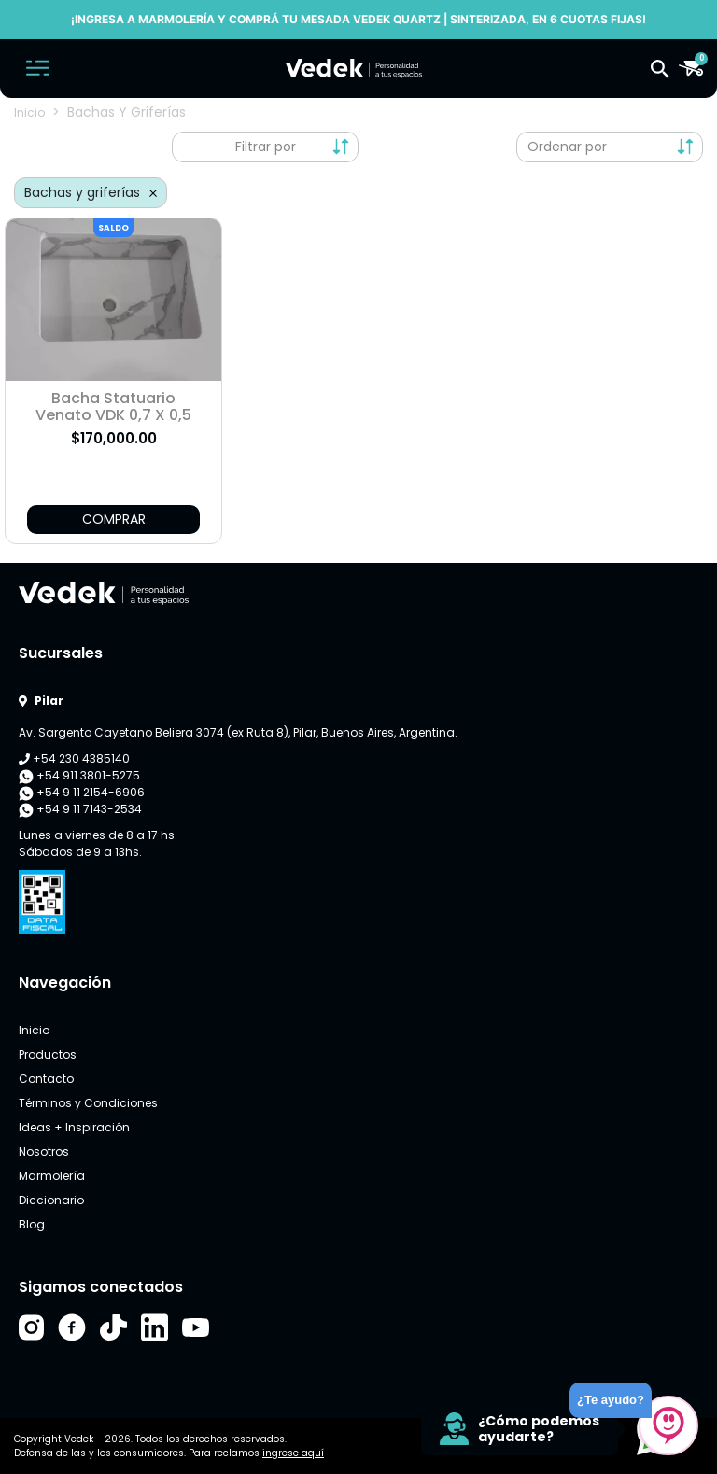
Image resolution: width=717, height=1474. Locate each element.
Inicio (29, 112)
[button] (660, 68)
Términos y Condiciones (88, 1103)
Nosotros (44, 1151)
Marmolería (52, 1176)
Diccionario (51, 1200)
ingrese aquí (293, 1453)
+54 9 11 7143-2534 (80, 809)
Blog (32, 1224)
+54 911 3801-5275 (79, 775)
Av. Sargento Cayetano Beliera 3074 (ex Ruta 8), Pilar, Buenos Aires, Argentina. (238, 732)
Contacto (46, 1079)
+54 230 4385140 (74, 758)
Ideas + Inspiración (74, 1127)
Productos (48, 1054)
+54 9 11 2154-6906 (82, 792)
